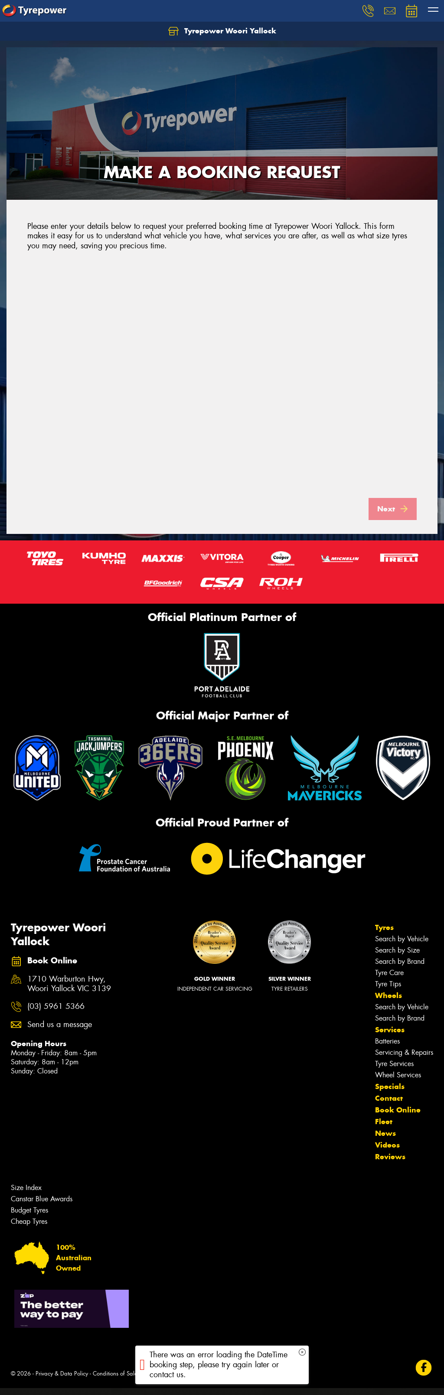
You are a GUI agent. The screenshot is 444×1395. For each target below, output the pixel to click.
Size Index (26, 1194)
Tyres (384, 934)
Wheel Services (398, 1081)
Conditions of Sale (115, 1380)
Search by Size (397, 957)
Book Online (398, 1117)
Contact (389, 1105)
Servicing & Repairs (404, 1059)
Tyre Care (389, 979)
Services (390, 1036)
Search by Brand (399, 968)
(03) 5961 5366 (56, 1013)
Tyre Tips (388, 990)
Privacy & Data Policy (62, 1380)
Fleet (383, 1128)
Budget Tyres (29, 1217)
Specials (390, 1093)
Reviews (390, 1163)
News (385, 1140)
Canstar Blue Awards (41, 1205)
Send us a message (59, 1032)
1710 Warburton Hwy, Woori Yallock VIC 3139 (69, 991)
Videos (387, 1152)
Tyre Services (394, 1070)
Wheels (388, 1002)
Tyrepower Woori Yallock (222, 31)
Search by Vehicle (401, 945)
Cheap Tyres (29, 1228)
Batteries (387, 1048)
